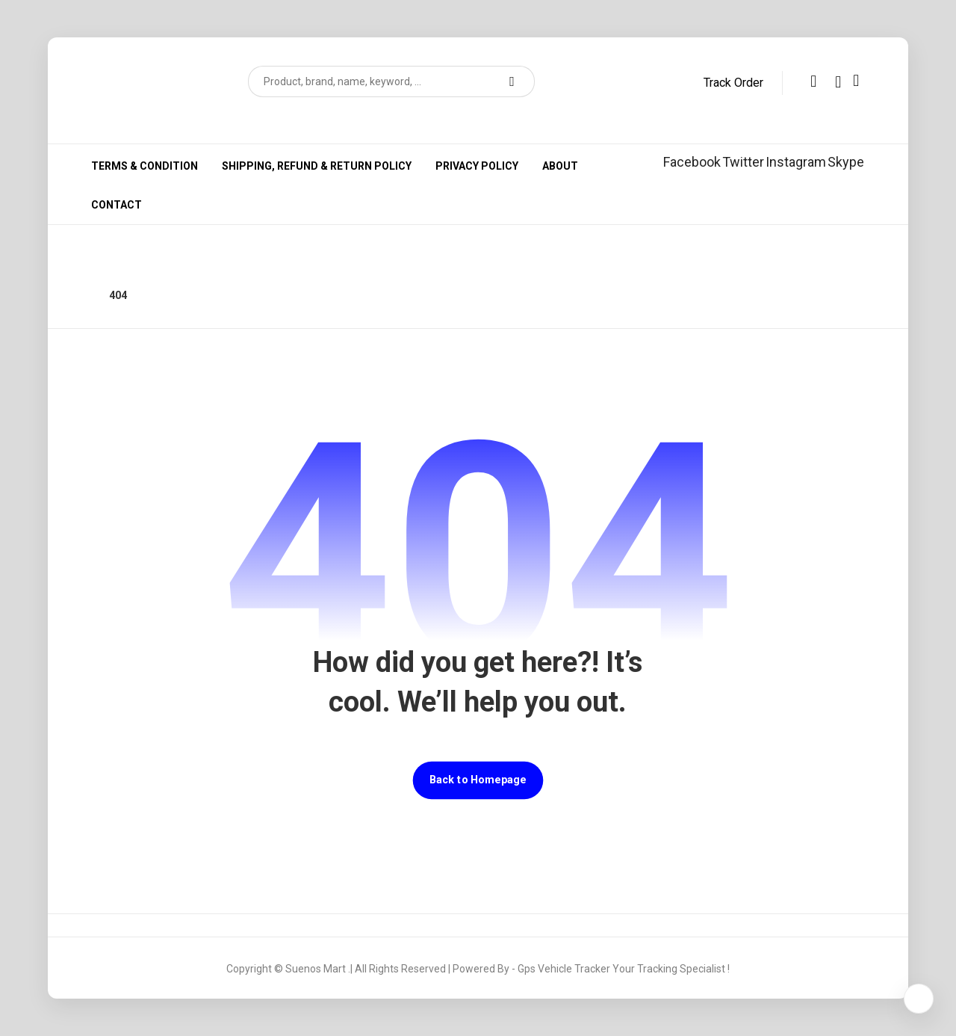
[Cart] (856, 80)
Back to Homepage (478, 780)
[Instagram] (796, 162)
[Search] (514, 81)
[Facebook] (692, 162)
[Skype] (846, 162)
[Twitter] (743, 162)
